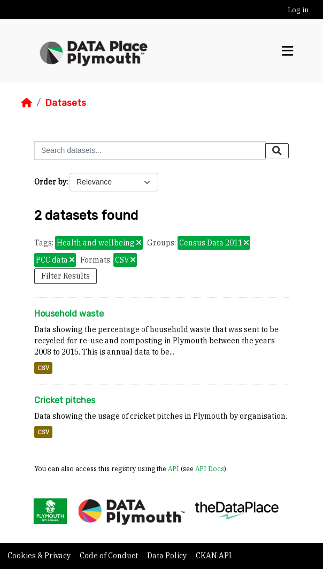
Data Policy (167, 555)
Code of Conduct (110, 555)
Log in (298, 9)
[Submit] (277, 150)
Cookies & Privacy (39, 555)
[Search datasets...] (150, 150)
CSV (43, 368)
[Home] (26, 102)
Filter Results (65, 276)
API (173, 468)
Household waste (69, 314)
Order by (50, 182)
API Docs (209, 468)
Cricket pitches (64, 400)
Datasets (65, 102)
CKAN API (214, 555)
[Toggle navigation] (287, 51)
